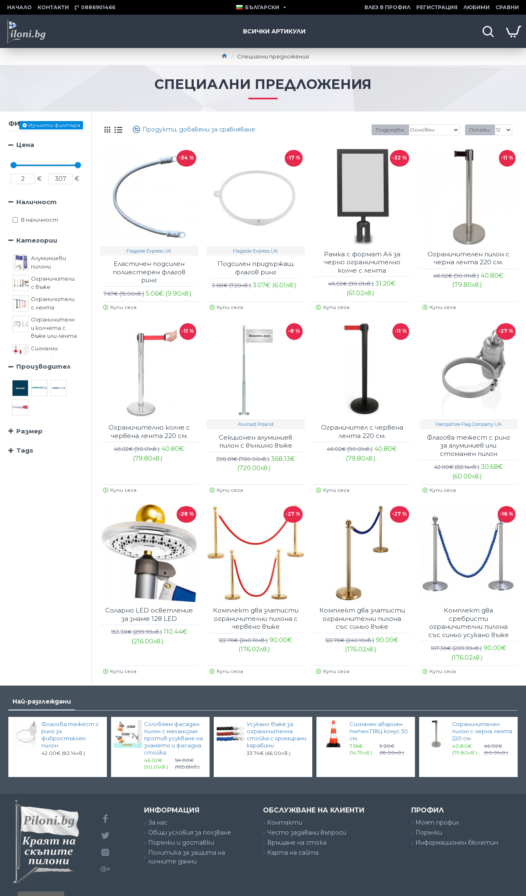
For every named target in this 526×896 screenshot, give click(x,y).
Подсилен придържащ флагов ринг (255, 268)
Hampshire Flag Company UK (468, 424)
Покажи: (480, 130)
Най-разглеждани (42, 701)
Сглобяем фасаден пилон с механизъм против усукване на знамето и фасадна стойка (173, 738)
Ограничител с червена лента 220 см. (362, 431)
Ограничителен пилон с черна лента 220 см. (468, 258)
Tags (24, 450)
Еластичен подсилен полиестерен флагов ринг (149, 272)
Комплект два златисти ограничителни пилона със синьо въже (362, 618)
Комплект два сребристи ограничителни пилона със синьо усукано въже (468, 622)
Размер (29, 431)
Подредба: (390, 130)
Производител (43, 366)
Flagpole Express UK (149, 251)
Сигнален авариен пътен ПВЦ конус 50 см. (378, 731)
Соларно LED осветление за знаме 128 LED (149, 614)
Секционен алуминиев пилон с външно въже (255, 441)
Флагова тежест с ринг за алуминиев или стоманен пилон (468, 445)
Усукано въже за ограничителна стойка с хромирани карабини (276, 735)
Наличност (36, 202)
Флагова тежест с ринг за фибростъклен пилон (70, 735)
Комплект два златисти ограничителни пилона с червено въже (255, 618)
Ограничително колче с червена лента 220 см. (149, 431)
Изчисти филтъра (54, 125)
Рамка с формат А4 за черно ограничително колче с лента (362, 262)
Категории (36, 240)
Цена (25, 145)
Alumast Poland (255, 424)
